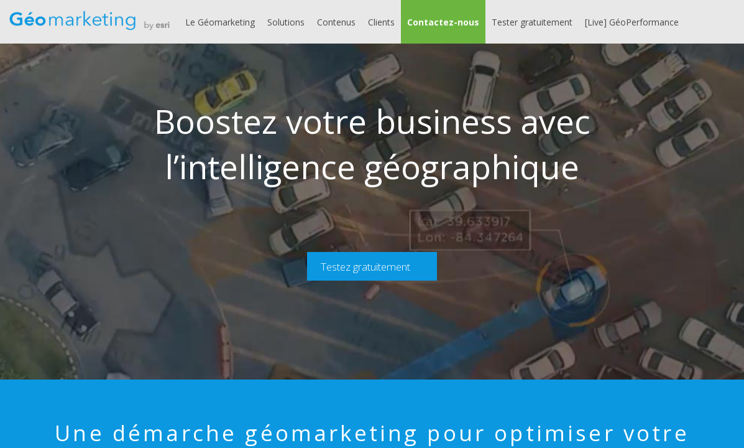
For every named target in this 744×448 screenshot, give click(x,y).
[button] (443, 22)
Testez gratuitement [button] (365, 266)
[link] (220, 22)
